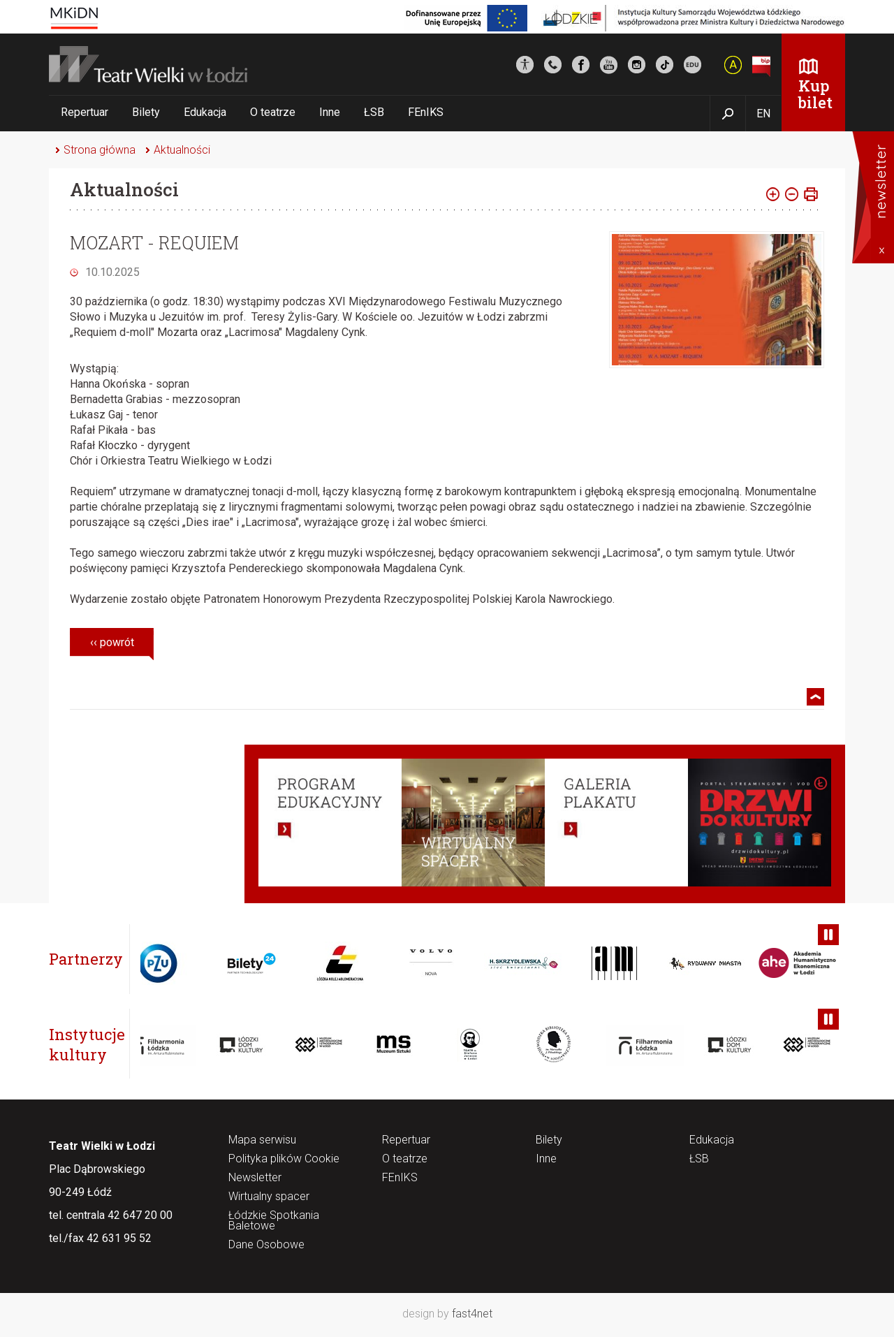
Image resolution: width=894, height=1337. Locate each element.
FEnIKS (426, 112)
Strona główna (99, 149)
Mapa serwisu (262, 1140)
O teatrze (272, 112)
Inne (329, 112)
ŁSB (374, 112)
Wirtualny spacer (268, 1197)
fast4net (472, 1313)
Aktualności (182, 149)
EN (763, 113)
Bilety (146, 112)
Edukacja (205, 112)
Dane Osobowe (266, 1245)
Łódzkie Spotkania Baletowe (273, 1221)
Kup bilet (815, 93)
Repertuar (84, 112)
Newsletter (254, 1178)
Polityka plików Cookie (283, 1159)
